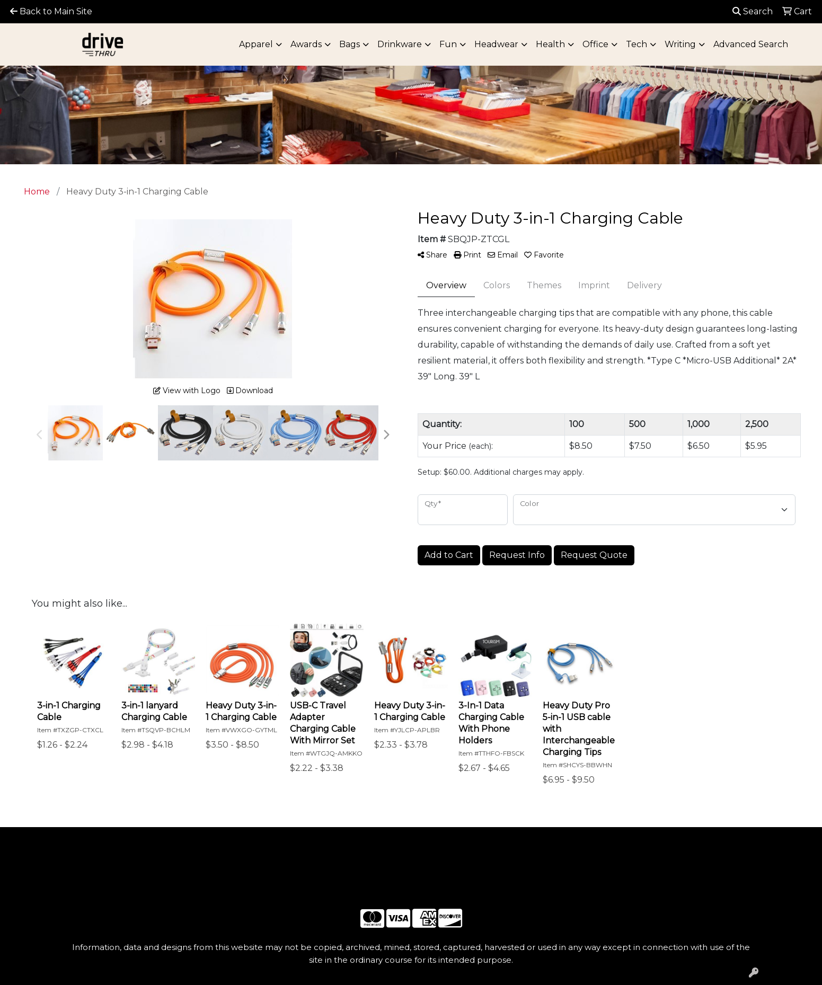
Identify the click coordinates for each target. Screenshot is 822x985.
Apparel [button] (256, 44)
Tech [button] (636, 44)
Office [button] (595, 44)
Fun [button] (448, 44)
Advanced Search (750, 44)
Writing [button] (680, 44)
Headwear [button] (496, 44)
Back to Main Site (51, 11)
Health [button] (550, 44)
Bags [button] (349, 44)
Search (752, 11)
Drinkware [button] (399, 44)
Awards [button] (306, 44)
